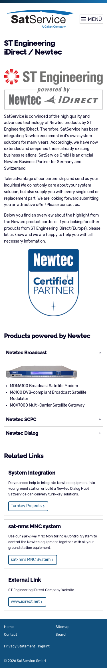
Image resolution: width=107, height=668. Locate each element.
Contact (10, 635)
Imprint (44, 646)
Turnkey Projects (26, 505)
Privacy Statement (19, 646)
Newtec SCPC (21, 419)
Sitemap (62, 627)
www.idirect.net (25, 601)
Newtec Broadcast (26, 352)
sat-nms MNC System (31, 559)
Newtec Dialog (22, 433)
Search (61, 635)
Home (9, 627)
